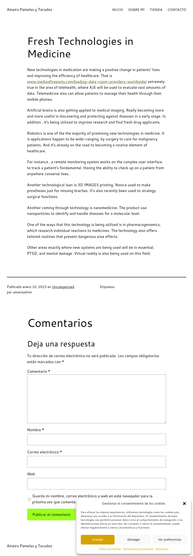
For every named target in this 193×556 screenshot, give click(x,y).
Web (31, 474)
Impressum (161, 548)
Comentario (38, 371)
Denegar (134, 539)
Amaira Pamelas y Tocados (29, 9)
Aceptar (97, 539)
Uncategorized (63, 286)
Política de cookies (110, 548)
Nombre (35, 429)
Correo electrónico (44, 452)
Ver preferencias (169, 539)
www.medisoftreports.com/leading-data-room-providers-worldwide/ (87, 81)
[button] (184, 503)
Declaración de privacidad (138, 548)
